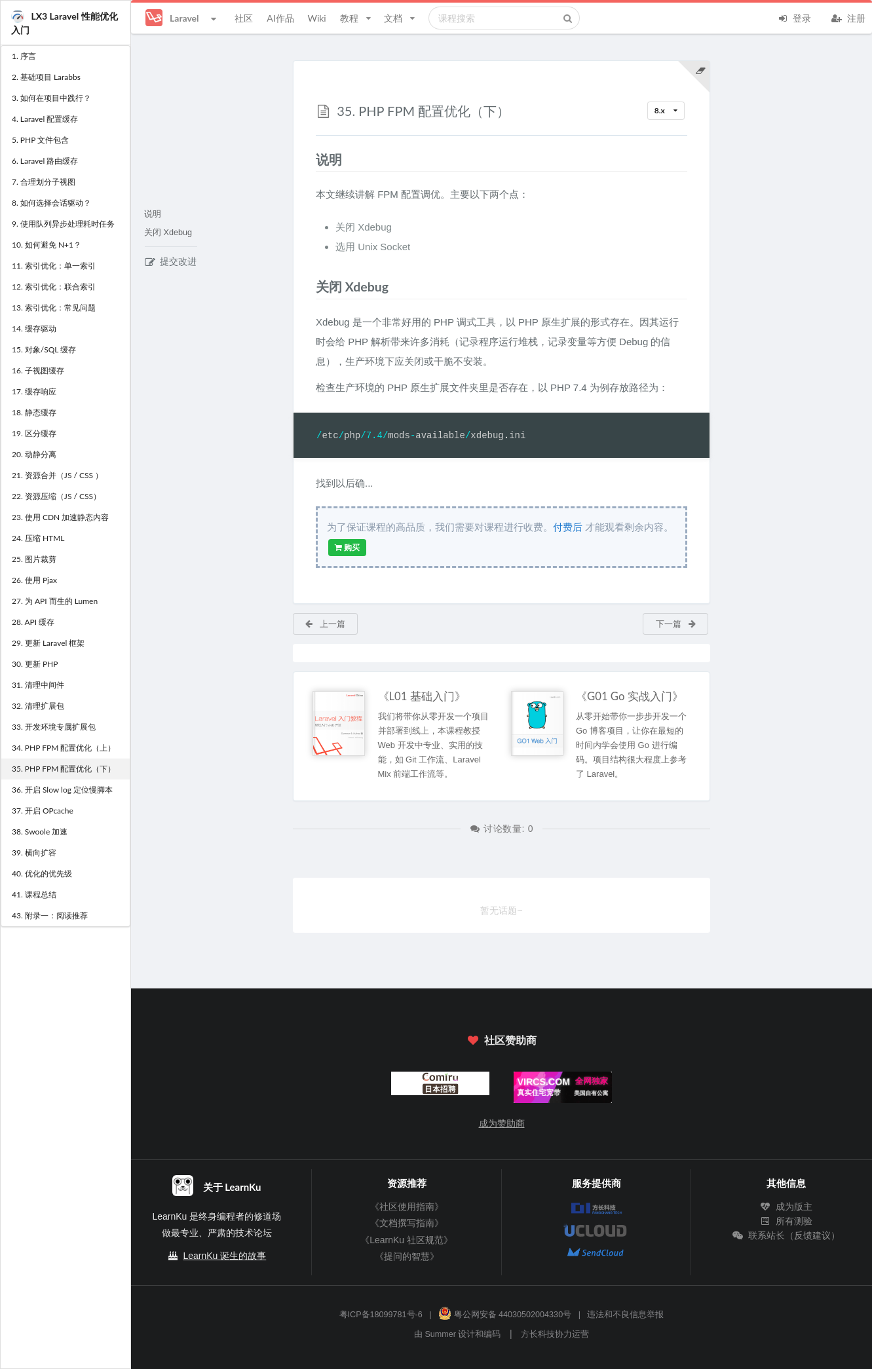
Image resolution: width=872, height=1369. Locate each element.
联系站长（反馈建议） (786, 1235)
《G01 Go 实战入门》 (629, 696)
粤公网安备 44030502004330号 (504, 1314)
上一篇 (324, 623)
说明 (152, 214)
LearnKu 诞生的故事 (224, 1255)
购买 (347, 547)
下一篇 (676, 623)
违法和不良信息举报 (625, 1314)
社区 (244, 18)
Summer (440, 1334)
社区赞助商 (501, 1040)
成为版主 (786, 1206)
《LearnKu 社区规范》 (406, 1240)
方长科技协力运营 (555, 1334)
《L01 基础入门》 (422, 696)
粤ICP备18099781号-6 (381, 1314)
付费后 (567, 527)
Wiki (316, 18)
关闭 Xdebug (168, 232)
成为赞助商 (502, 1123)
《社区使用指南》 (407, 1206)
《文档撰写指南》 (407, 1223)
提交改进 (171, 261)
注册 (848, 17)
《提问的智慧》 (407, 1256)
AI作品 (280, 18)
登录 (794, 17)
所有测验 (786, 1221)
